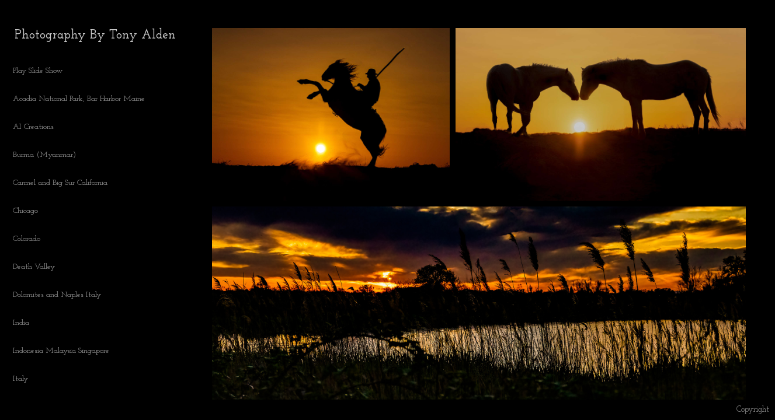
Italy (20, 379)
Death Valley (34, 267)
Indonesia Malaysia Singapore (61, 351)
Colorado (32, 239)
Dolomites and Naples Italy (57, 295)
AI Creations (38, 127)
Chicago (25, 211)
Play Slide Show (37, 71)
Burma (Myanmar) (44, 155)
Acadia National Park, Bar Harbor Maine (79, 99)
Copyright (752, 409)
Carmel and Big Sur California (60, 183)
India (21, 323)
